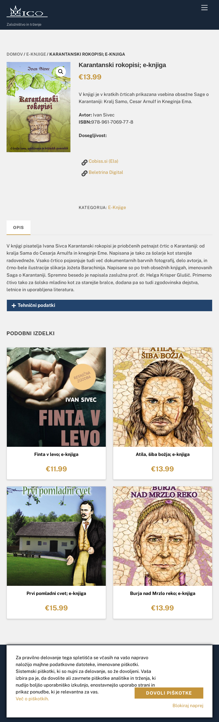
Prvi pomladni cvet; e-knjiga (56, 593)
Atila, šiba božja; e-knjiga (163, 454)
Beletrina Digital (106, 172)
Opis (18, 227)
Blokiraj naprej (188, 705)
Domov (15, 54)
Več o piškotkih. (32, 698)
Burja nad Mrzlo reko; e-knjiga (162, 593)
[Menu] (204, 7)
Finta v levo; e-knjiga (56, 454)
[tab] (19, 227)
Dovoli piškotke (169, 693)
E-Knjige (36, 54)
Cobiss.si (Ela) (103, 161)
